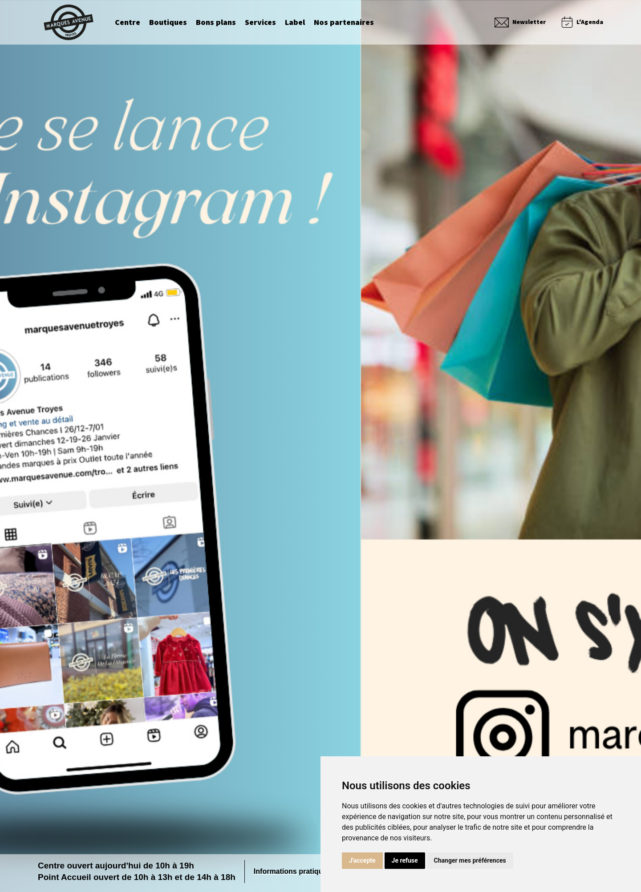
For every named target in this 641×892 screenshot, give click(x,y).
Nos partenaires (344, 22)
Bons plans (216, 22)
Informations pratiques (292, 871)
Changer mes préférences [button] (470, 860)
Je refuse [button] (405, 860)
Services (260, 22)
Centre (127, 22)
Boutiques (168, 22)
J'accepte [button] (362, 860)
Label (295, 22)
